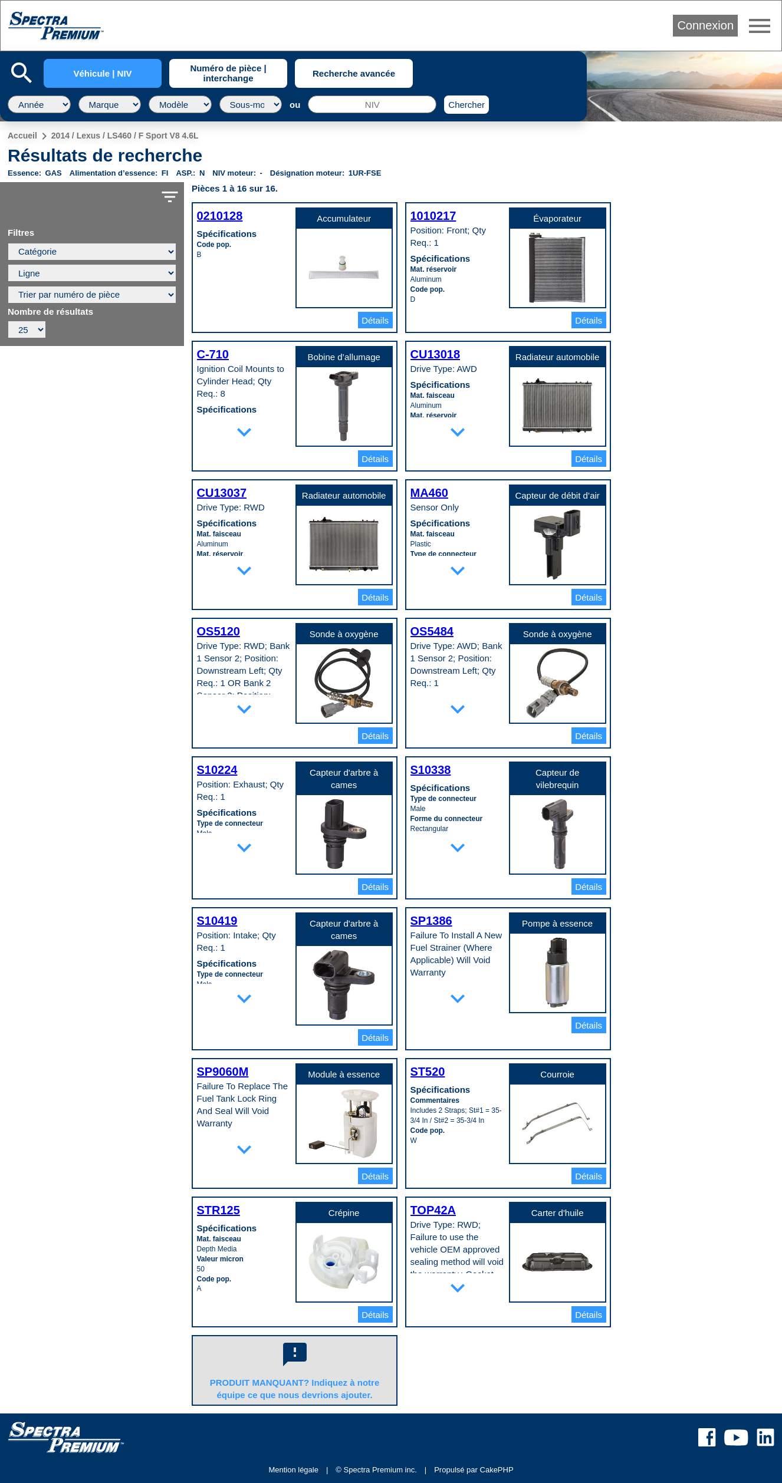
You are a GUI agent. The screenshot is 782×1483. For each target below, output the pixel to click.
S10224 (217, 769)
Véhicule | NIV (102, 73)
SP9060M (223, 1071)
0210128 (220, 215)
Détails (375, 320)
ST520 (427, 1071)
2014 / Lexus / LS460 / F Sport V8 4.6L (125, 135)
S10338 (430, 769)
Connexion (705, 25)
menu (759, 26)
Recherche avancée (354, 73)
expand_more (244, 432)
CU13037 (222, 492)
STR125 (218, 1210)
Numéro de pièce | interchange (228, 73)
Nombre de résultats (50, 312)
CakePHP (497, 1469)
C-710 (213, 354)
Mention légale (293, 1469)
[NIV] (372, 104)
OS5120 (218, 631)
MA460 (429, 492)
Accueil (22, 135)
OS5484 (432, 631)
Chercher (466, 105)
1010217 (433, 215)
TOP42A (433, 1210)
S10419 (217, 920)
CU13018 (435, 354)
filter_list (169, 196)
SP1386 (431, 920)
